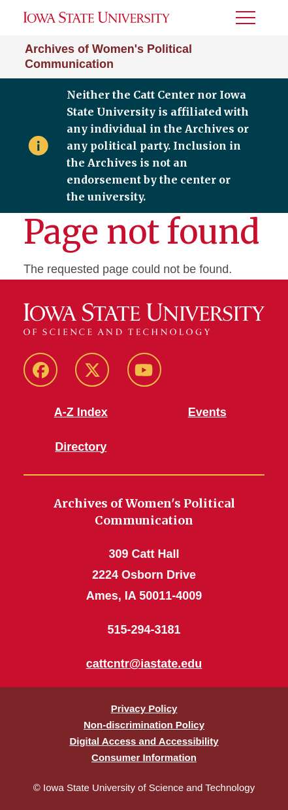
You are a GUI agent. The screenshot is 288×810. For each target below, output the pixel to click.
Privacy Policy (144, 708)
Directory (80, 446)
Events (207, 412)
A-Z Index (81, 412)
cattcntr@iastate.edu (144, 663)
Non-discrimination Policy (144, 724)
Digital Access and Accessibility (143, 741)
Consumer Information (144, 757)
